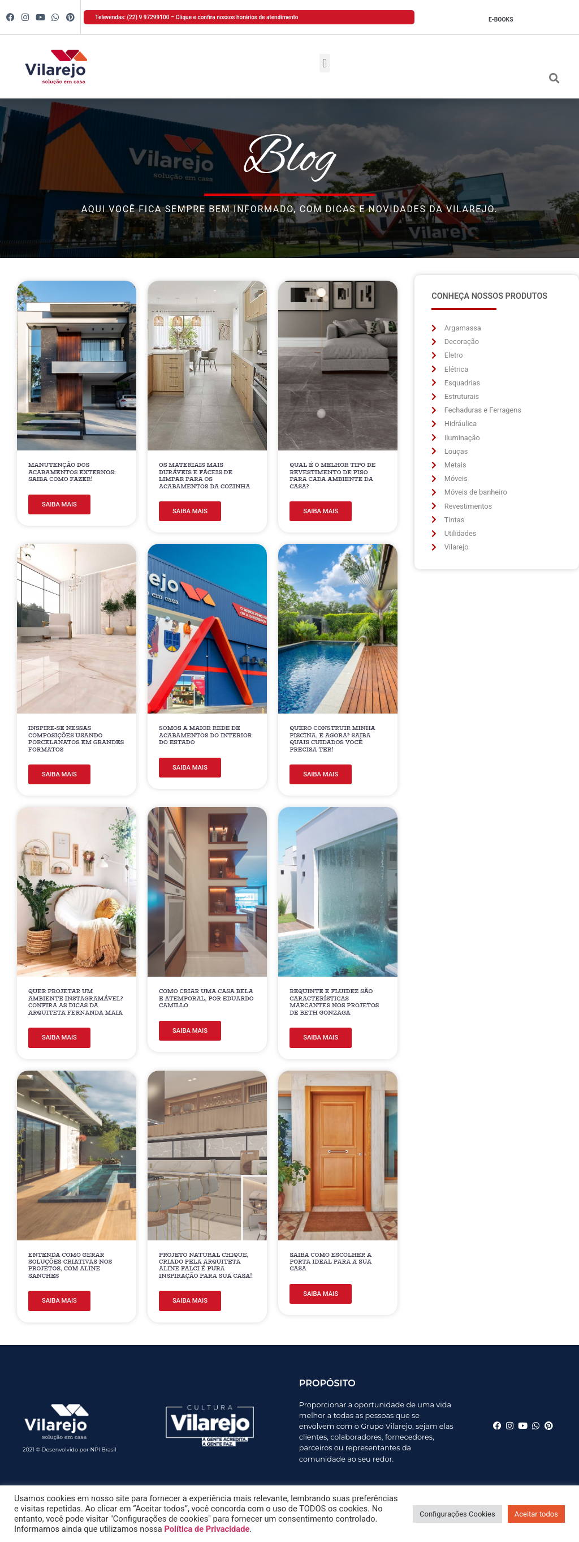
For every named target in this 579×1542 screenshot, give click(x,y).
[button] (324, 63)
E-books (501, 19)
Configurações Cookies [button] (457, 1514)
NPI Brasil (103, 1449)
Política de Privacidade (206, 1529)
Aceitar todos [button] (536, 1514)
